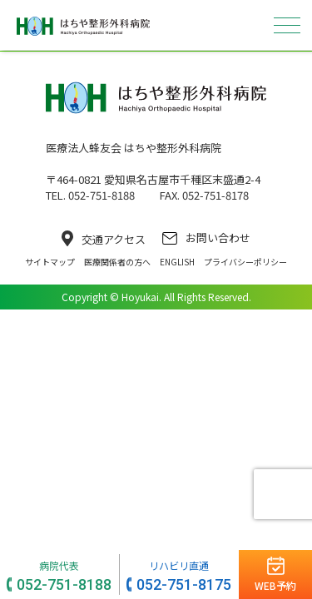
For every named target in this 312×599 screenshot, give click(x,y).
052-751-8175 (183, 584)
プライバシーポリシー (245, 261)
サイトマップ (50, 261)
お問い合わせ (206, 237)
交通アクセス (104, 238)
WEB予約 (275, 585)
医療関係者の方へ (117, 261)
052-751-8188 (64, 584)
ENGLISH (177, 261)
